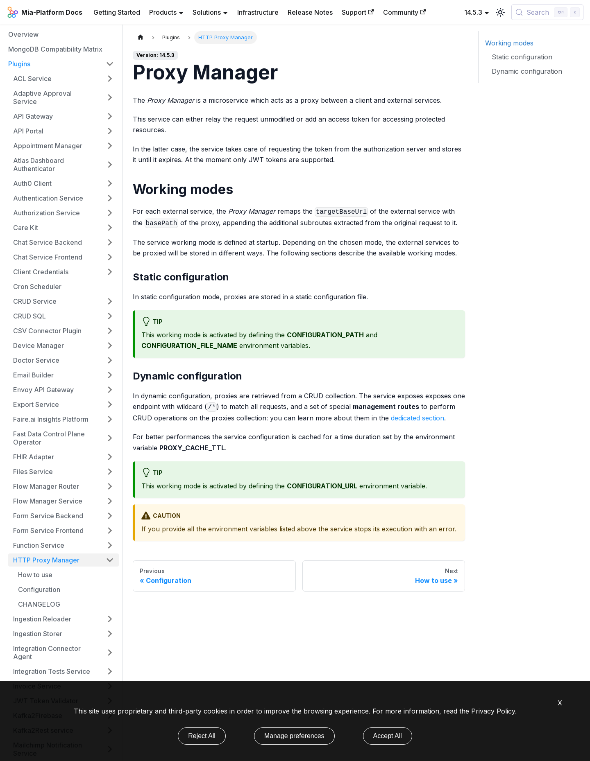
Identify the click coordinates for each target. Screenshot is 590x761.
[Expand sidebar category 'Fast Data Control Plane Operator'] (110, 438)
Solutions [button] (207, 12)
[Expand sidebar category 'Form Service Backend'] (110, 515)
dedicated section (417, 418)
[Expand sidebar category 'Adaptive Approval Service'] (110, 97)
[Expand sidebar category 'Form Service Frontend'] (110, 530)
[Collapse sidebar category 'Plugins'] (110, 63)
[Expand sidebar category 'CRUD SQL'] (110, 316)
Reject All (202, 735)
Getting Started (116, 12)
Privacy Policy (493, 711)
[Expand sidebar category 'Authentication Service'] (110, 198)
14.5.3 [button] (473, 12)
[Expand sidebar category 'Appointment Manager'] (110, 145)
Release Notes (310, 12)
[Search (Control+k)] (547, 12)
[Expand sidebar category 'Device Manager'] (110, 345)
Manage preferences (294, 735)
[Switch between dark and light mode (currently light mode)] (500, 12)
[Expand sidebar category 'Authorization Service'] (110, 212)
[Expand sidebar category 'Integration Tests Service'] (110, 671)
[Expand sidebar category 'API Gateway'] (110, 116)
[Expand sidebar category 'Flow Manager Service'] (110, 501)
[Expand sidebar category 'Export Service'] (110, 404)
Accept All (387, 735)
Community (404, 12)
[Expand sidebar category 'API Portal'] (110, 131)
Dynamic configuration (527, 71)
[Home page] (140, 37)
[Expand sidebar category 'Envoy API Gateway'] (110, 389)
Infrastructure (258, 12)
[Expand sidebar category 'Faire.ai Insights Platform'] (110, 419)
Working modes (509, 43)
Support (358, 12)
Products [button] (163, 12)
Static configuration (522, 57)
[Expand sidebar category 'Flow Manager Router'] (110, 486)
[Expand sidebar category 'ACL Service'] (110, 78)
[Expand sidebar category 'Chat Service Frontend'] (110, 257)
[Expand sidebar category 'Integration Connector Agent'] (110, 652)
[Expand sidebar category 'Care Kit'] (110, 227)
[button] (63, 164)
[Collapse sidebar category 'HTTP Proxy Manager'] (110, 560)
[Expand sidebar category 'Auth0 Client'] (110, 183)
